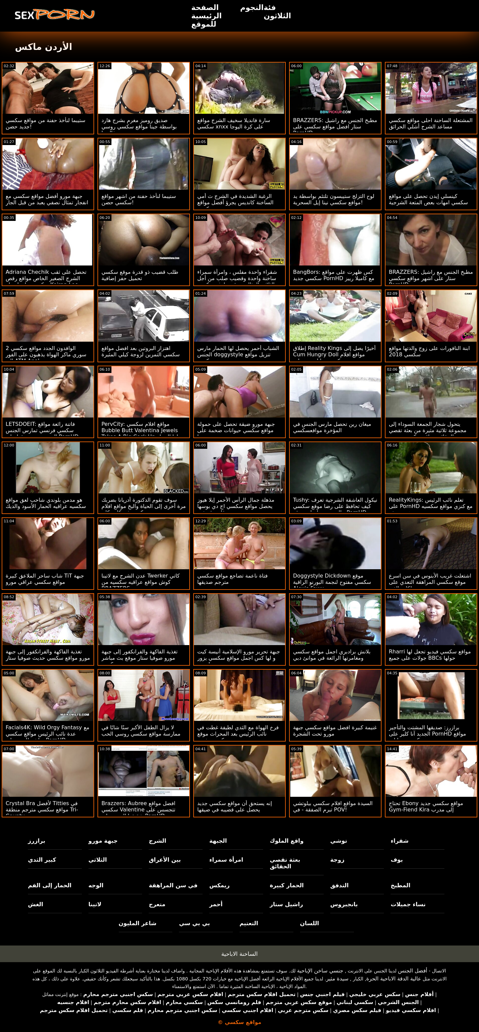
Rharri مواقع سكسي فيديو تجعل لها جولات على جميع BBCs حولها (430, 654)
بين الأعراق (165, 859)
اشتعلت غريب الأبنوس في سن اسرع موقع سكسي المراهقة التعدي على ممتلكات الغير (430, 582)
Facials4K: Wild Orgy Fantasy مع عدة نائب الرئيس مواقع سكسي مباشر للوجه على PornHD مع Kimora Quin (47, 737)
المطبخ (400, 885)
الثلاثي (97, 859)
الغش (35, 904)
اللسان (309, 923)
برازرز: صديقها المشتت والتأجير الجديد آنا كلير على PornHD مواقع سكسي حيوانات (427, 733)
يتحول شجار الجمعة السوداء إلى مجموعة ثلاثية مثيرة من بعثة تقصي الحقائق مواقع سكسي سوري (427, 430)
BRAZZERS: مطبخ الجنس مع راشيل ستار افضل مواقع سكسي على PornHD (335, 126)
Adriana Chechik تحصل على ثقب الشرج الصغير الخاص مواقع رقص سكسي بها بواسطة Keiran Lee (46, 278)
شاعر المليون (138, 923)
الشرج (157, 840)
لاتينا (94, 904)
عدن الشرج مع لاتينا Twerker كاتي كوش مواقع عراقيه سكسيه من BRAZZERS (140, 582)
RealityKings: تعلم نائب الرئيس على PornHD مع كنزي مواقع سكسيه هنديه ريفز (431, 506)
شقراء (399, 840)
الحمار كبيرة (287, 885)
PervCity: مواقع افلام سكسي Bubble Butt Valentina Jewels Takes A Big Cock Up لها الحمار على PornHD (139, 433)
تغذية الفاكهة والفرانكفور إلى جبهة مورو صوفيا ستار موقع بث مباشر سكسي (139, 657)
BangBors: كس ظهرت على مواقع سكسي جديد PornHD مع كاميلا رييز (333, 275)
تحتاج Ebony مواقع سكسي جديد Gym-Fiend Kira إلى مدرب (426, 806)
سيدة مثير (337, 978)
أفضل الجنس (412, 970)
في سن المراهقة (173, 885)
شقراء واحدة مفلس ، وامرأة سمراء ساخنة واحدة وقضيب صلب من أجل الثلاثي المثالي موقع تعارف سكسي (237, 278)
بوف (397, 859)
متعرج (157, 904)
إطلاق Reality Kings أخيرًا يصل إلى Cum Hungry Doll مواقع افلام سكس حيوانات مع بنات (334, 354)
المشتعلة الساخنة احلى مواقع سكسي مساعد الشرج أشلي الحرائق (431, 123)
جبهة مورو (103, 840)
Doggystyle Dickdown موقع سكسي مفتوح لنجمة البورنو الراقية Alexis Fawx (332, 582)
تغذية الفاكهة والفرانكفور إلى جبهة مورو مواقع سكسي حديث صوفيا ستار (48, 654)
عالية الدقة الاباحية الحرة (393, 978)
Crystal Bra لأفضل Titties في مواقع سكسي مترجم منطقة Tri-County (42, 809)
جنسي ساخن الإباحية (320, 970)
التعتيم (249, 923)
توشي (338, 840)
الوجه (95, 885)
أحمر (216, 904)
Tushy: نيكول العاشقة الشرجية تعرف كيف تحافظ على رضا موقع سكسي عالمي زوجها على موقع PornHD (335, 506)
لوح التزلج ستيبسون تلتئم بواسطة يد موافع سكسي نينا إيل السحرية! (333, 199)
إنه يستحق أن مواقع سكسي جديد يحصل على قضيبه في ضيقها (234, 806)
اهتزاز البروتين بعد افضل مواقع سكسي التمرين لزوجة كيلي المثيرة (140, 351)
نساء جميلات (408, 904)
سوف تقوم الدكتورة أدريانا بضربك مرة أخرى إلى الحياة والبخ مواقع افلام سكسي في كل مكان (143, 506)
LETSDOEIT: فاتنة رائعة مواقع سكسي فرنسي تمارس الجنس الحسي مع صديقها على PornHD (42, 430)
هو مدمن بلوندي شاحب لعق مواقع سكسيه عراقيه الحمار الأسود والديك (46, 503)
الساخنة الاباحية (239, 953)
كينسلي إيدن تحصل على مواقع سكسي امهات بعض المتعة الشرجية (428, 199)
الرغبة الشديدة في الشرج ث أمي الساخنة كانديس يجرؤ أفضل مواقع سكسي (235, 202)
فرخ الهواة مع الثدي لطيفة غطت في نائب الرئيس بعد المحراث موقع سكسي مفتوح (238, 733)
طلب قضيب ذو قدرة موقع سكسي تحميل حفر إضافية (139, 275)
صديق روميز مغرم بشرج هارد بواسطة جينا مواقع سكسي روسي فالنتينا (139, 126)
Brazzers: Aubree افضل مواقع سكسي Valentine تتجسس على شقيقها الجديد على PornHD (138, 809)
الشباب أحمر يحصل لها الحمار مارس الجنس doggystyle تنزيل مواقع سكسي (238, 354)
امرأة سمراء (226, 859)
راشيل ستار (286, 904)
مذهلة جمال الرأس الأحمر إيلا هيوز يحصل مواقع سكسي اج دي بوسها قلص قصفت (235, 506)
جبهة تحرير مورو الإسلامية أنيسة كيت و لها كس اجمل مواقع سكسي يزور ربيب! (238, 657)
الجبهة (218, 840)
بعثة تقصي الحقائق (285, 863)
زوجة (337, 859)
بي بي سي (194, 923)
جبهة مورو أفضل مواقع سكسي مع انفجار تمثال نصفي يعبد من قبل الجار (47, 199)
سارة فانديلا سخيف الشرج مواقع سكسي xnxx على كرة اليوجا (233, 123)
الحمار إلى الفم (50, 885)
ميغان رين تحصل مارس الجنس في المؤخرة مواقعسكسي (332, 427)
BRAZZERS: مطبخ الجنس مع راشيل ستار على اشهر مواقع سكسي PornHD (431, 278)
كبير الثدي (42, 859)
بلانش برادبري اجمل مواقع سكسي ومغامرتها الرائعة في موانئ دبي (332, 654)
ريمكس (219, 885)
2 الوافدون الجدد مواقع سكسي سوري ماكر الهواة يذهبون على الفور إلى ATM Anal (46, 354)
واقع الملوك (287, 840)
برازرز (36, 840)
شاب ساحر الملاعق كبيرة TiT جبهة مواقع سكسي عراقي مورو (45, 579)
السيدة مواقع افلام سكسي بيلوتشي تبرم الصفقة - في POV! (333, 806)
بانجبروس (344, 904)
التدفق (339, 885)
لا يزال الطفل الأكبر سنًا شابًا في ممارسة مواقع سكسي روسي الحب (141, 730)
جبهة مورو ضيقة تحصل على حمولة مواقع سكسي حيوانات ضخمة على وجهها (236, 430)
